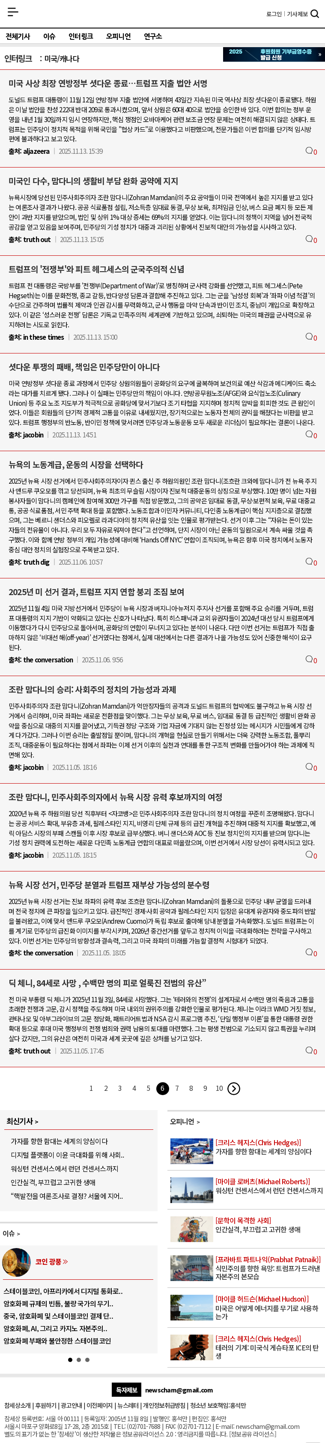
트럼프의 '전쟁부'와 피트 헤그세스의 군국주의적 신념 (96, 269)
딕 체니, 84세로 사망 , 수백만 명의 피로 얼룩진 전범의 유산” (107, 983)
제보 (297, 13)
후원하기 (45, 1405)
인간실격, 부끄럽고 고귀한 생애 (53, 1182)
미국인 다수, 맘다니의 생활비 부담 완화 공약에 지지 (93, 181)
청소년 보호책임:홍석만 (218, 1405)
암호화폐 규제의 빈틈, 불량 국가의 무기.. (58, 1303)
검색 (315, 14)
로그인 (274, 13)
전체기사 (18, 36)
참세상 (163, 13)
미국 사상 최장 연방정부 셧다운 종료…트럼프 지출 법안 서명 (108, 83)
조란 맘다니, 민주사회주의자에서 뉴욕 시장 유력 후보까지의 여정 (115, 797)
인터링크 (81, 36)
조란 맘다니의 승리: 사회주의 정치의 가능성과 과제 (92, 689)
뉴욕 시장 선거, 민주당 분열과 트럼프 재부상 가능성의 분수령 (109, 885)
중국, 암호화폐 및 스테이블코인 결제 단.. (58, 1316)
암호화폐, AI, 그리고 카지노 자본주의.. (55, 1328)
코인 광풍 (48, 1261)
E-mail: (224, 1426)
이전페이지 (99, 1405)
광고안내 (71, 1405)
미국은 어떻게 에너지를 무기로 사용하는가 (269, 1308)
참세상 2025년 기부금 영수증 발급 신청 (274, 54)
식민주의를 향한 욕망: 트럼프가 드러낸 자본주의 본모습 (269, 1268)
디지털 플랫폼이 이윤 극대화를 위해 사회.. (67, 1155)
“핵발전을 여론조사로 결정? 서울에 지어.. (66, 1196)
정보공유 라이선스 (252, 1433)
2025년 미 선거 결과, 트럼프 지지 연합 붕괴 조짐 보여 (97, 592)
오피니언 (118, 36)
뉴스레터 (127, 1405)
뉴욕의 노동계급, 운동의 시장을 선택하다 (76, 464)
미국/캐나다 (61, 58)
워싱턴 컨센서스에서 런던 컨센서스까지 (64, 1168)
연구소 (153, 36)
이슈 (49, 36)
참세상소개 (17, 1405)
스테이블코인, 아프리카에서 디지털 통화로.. (62, 1291)
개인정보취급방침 (164, 1405)
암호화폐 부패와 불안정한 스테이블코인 (57, 1340)
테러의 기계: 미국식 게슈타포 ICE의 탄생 (269, 1348)
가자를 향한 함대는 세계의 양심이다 (59, 1141)
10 (219, 1088)
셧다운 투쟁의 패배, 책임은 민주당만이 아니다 (84, 367)
